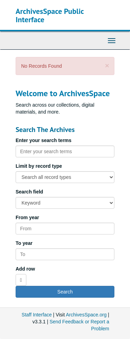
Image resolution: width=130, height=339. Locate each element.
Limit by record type (39, 166)
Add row (25, 269)
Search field (29, 192)
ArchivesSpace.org (86, 314)
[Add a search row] (21, 280)
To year (24, 243)
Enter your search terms (43, 140)
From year (27, 217)
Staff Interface (36, 314)
